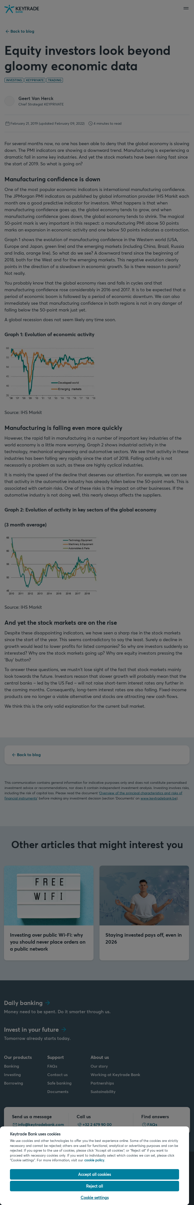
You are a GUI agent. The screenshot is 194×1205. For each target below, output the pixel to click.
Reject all (94, 1186)
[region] (94, 1165)
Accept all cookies (94, 1174)
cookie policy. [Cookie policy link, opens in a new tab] (94, 1160)
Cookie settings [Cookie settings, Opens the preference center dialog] (95, 1197)
